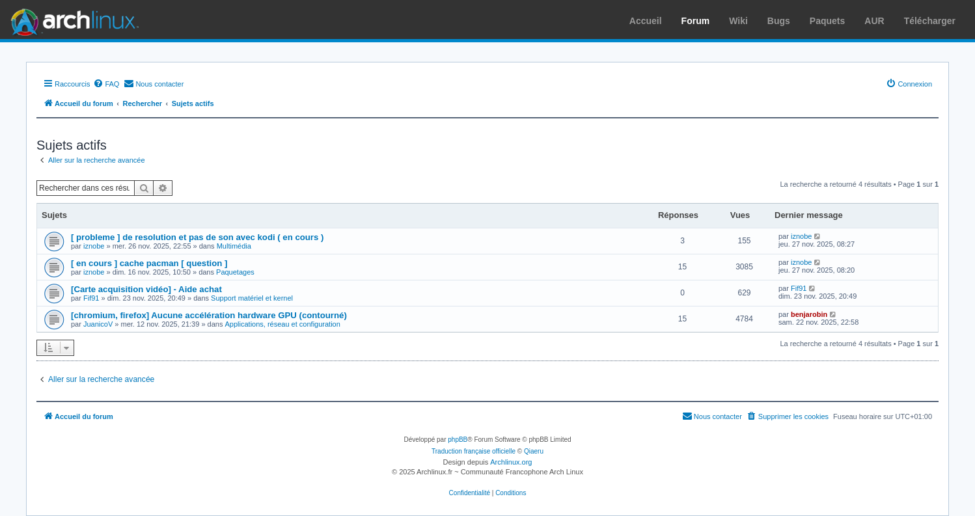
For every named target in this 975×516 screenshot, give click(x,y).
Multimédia (234, 246)
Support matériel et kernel (252, 298)
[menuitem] (106, 84)
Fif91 (91, 298)
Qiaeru (533, 451)
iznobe (93, 246)
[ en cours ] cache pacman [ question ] (149, 263)
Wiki (738, 20)
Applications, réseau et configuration (282, 324)
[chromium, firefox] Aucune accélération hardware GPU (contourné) (209, 315)
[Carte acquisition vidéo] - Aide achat (146, 289)
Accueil (645, 20)
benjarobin (809, 314)
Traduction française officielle (473, 451)
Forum (695, 20)
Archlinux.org (511, 462)
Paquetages (235, 272)
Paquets (827, 20)
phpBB (457, 439)
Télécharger (929, 20)
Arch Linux (71, 20)
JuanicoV (98, 324)
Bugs (778, 20)
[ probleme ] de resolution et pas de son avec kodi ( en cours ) (197, 237)
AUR (874, 20)
